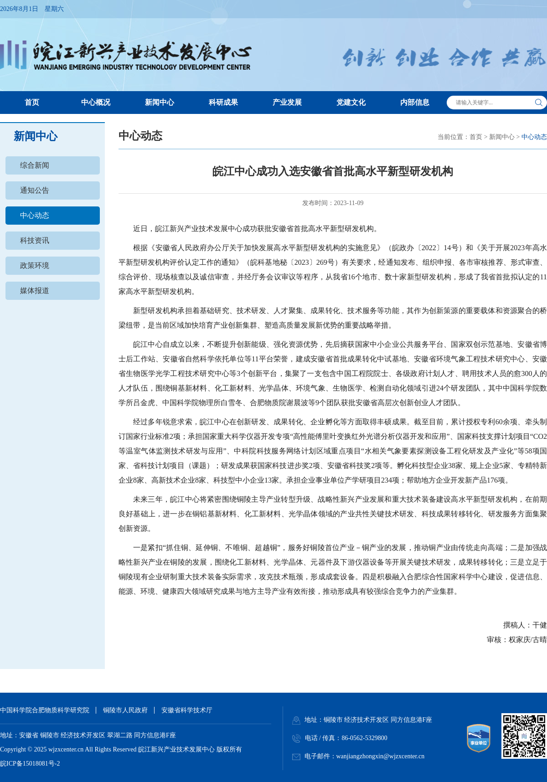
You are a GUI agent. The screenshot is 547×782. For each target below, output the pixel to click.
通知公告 (34, 190)
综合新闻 (34, 165)
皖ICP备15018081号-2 (30, 763)
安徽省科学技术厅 (186, 710)
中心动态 (34, 215)
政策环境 (34, 265)
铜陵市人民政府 (125, 710)
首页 (476, 137)
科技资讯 (34, 240)
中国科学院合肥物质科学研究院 (44, 710)
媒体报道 (34, 290)
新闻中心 (502, 137)
